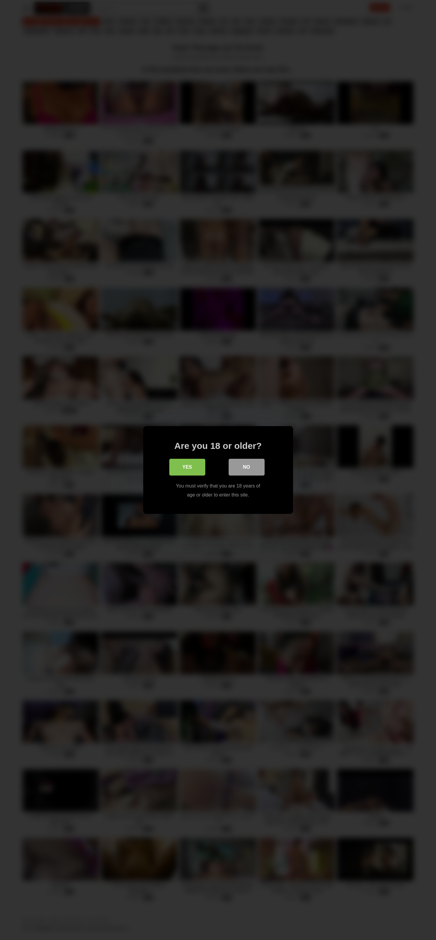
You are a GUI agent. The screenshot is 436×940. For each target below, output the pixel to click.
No (246, 467)
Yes (187, 467)
